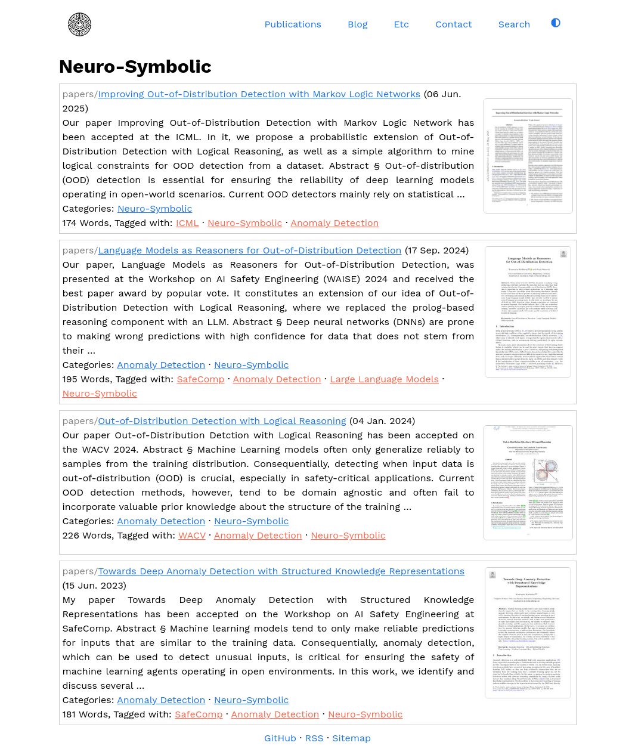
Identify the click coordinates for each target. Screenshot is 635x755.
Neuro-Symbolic (154, 208)
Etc (401, 24)
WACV (192, 535)
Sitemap (351, 738)
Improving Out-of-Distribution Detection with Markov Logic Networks (259, 94)
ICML (187, 222)
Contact (453, 24)
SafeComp (200, 379)
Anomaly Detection (334, 222)
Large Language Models (384, 379)
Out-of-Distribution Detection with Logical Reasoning (222, 420)
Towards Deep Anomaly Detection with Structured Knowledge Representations (281, 571)
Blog (357, 24)
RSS (314, 738)
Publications (293, 24)
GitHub (280, 738)
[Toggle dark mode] (556, 23)
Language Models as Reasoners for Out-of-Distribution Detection (249, 250)
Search (514, 24)
